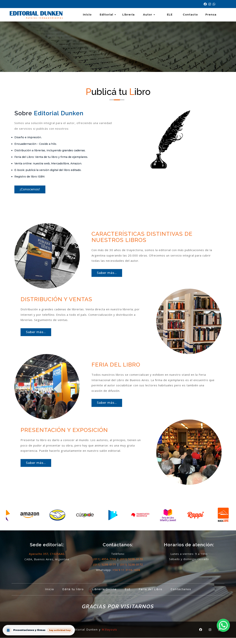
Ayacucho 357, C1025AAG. (47, 554)
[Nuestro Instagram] (210, 4)
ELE (170, 14)
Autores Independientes (44, 18)
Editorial (108, 14)
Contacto (190, 14)
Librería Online (104, 589)
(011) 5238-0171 (103, 565)
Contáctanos (183, 589)
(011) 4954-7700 (103, 559)
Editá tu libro (71, 589)
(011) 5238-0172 (132, 565)
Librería (128, 14)
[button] (223, 625)
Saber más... (107, 273)
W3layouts (110, 630)
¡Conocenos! (30, 189)
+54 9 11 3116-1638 (126, 570)
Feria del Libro (152, 589)
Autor (149, 14)
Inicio (87, 14)
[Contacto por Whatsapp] (214, 4)
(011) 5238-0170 (132, 559)
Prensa (210, 14)
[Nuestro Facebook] (206, 4)
